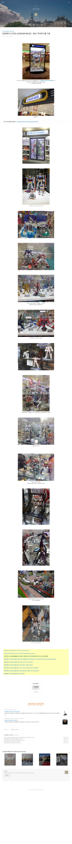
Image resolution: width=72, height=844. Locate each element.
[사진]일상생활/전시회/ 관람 (8, 31)
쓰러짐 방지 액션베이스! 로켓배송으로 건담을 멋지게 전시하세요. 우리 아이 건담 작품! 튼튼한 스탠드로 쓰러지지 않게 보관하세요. (32, 714)
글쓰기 (29, 25)
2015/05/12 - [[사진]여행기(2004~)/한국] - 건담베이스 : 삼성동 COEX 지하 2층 (16, 650)
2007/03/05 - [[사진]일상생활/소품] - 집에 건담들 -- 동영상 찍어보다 (18, 664)
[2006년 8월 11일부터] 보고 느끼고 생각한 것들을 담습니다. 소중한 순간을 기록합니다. (19, 772)
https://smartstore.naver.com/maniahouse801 (13, 718)
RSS (38, 25)
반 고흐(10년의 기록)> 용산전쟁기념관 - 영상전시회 (12, 741)
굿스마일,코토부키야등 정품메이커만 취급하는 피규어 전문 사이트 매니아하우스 (22, 721)
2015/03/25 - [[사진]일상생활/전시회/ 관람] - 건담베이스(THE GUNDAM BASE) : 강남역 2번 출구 (19, 653)
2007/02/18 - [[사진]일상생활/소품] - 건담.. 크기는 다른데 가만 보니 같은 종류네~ (21, 667)
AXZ (35, 789)
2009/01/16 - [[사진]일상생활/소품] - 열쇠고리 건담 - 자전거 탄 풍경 (18, 662)
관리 (42, 25)
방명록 (33, 25)
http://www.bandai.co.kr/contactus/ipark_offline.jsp (27, 121)
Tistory (42, 789)
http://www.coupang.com (9, 709)
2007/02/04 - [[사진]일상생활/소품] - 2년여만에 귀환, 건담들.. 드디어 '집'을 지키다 (21, 670)
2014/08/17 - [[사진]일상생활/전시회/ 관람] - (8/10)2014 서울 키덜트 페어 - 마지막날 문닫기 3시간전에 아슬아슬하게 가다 (30, 659)
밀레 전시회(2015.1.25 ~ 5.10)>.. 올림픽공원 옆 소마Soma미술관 (14, 740)
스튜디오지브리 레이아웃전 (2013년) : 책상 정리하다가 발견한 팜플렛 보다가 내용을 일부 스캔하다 (19, 737)
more (69, 752)
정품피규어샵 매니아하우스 (11, 720)
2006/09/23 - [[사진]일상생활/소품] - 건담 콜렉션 (14, 673)
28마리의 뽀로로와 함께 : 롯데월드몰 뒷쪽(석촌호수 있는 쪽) (13, 738)
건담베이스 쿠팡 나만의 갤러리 (12, 711)
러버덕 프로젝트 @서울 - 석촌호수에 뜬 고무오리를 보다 (12, 742)
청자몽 (36, 9)
